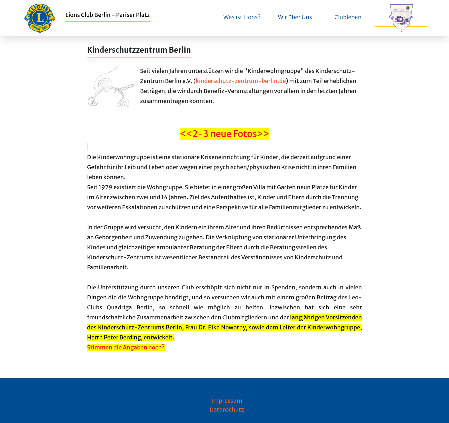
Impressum (226, 400)
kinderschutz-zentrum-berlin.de (241, 80)
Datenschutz (227, 409)
